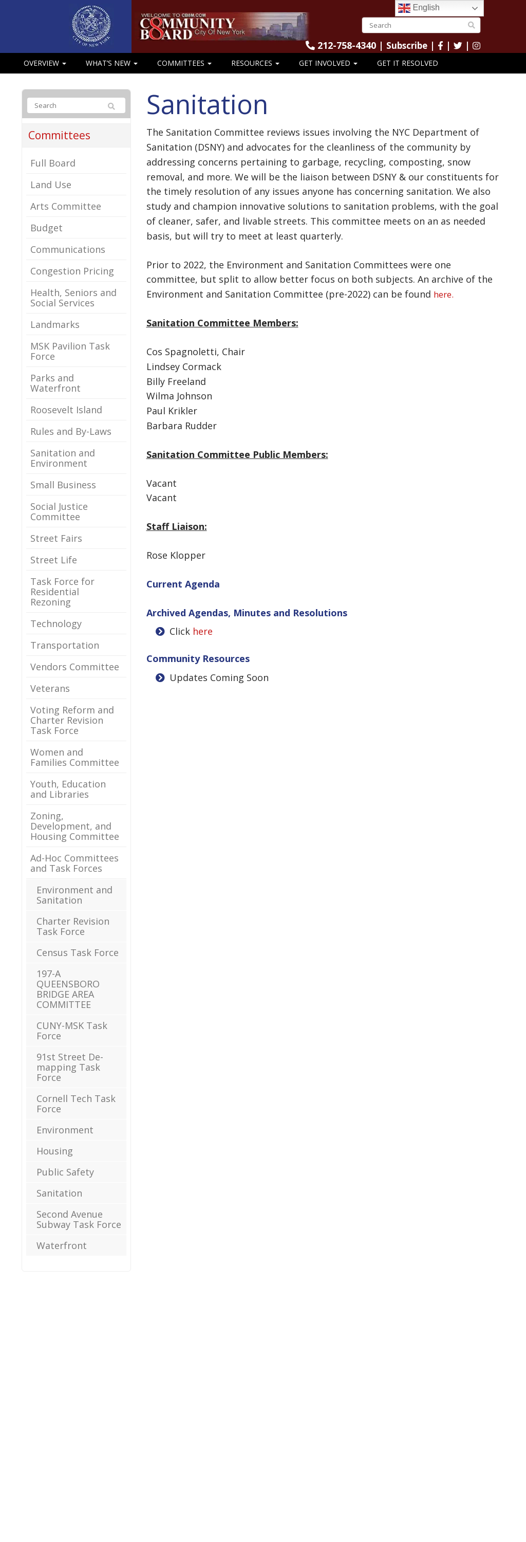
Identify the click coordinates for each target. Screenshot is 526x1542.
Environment (64, 1145)
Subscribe (415, 45)
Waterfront (61, 1260)
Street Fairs (56, 553)
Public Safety (65, 1187)
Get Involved (328, 77)
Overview (45, 77)
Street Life (53, 574)
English (419, 8)
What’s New (112, 77)
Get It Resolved (407, 77)
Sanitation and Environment (62, 473)
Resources (255, 77)
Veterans (50, 703)
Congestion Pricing (72, 286)
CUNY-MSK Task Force (71, 1045)
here (203, 646)
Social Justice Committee (59, 526)
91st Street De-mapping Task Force (69, 1082)
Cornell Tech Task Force (76, 1118)
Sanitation (59, 1208)
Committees (184, 77)
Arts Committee (65, 221)
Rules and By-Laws (70, 446)
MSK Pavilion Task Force (70, 366)
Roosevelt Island (66, 424)
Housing (54, 1166)
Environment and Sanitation (74, 909)
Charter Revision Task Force (72, 941)
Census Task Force (77, 967)
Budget (46, 242)
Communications (67, 264)
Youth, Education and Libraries (68, 804)
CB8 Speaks (45, 97)
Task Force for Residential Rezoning (62, 606)
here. (445, 309)
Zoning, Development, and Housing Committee (74, 840)
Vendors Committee (74, 681)
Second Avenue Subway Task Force (78, 1234)
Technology (56, 638)
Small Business (63, 499)
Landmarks (55, 339)
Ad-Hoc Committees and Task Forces (74, 878)
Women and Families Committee (74, 772)
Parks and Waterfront (55, 398)
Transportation (64, 660)
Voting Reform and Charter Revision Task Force (72, 735)
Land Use (50, 199)
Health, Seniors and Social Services (73, 312)
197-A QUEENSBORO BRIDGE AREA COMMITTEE (68, 1003)
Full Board (53, 178)
